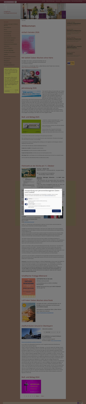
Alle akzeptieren (56, 210)
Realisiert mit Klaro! (58, 213)
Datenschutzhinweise (49, 195)
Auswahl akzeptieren (30, 210)
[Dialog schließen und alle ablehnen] (61, 189)
